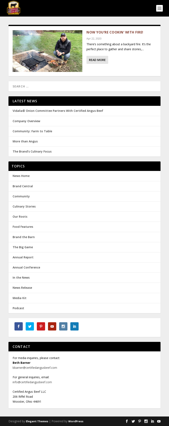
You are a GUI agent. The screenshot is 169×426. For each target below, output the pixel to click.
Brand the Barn (24, 237)
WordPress (75, 421)
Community (21, 196)
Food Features (23, 227)
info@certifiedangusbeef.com (32, 382)
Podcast (18, 308)
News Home (21, 176)
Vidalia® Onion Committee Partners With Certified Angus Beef (58, 111)
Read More (97, 60)
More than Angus (25, 141)
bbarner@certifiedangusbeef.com (35, 368)
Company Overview (26, 121)
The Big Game (23, 247)
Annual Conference (26, 267)
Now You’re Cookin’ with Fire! (114, 32)
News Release (22, 288)
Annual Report (23, 257)
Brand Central (23, 186)
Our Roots (20, 216)
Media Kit (19, 298)
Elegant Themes (37, 421)
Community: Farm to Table (32, 131)
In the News (21, 277)
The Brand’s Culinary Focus (32, 151)
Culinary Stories (24, 206)
